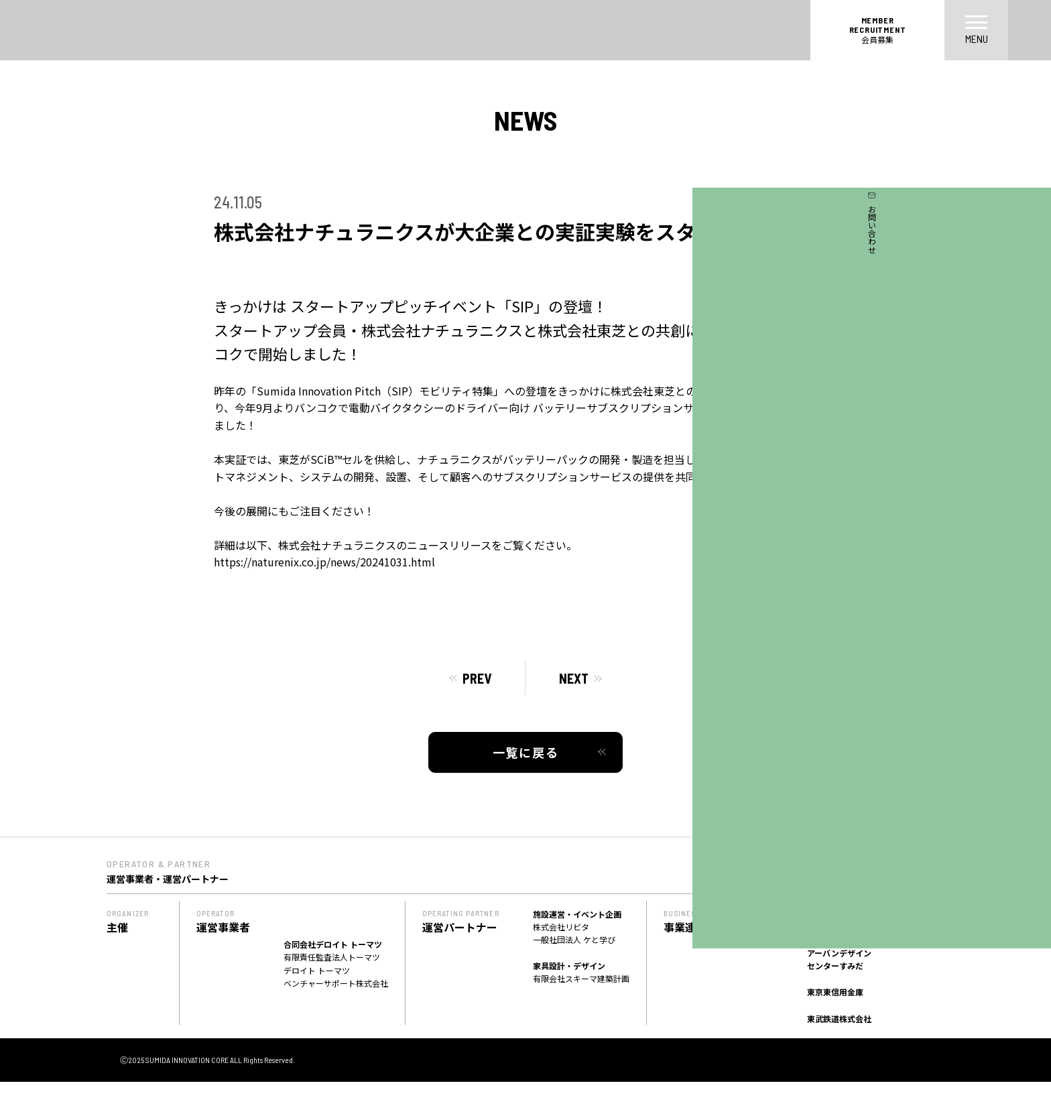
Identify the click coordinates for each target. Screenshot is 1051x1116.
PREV (476, 678)
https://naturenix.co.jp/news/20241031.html (324, 562)
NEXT (574, 678)
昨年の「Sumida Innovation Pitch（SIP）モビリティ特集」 (359, 391)
